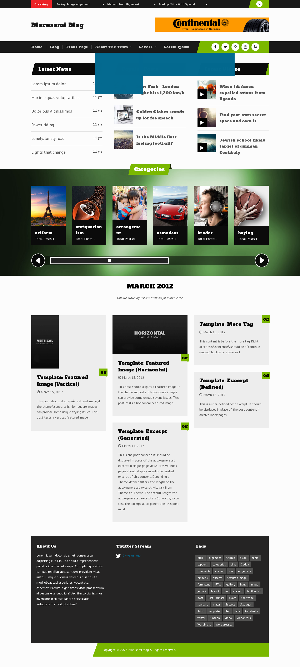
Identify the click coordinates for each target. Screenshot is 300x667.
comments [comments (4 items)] (204, 571)
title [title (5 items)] (237, 611)
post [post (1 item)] (200, 598)
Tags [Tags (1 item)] (201, 611)
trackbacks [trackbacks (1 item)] (251, 611)
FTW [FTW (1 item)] (218, 584)
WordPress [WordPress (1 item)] (204, 624)
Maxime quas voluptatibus (55, 97)
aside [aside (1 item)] (243, 558)
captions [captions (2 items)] (203, 564)
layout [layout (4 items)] (215, 591)
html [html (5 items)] (243, 584)
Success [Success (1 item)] (230, 604)
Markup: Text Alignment (130, 4)
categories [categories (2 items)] (219, 564)
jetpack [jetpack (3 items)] (202, 591)
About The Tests (111, 47)
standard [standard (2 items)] (203, 604)
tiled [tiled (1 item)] (227, 611)
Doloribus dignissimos (51, 111)
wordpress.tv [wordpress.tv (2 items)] (224, 624)
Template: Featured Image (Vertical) (62, 380)
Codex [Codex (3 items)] (245, 564)
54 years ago (132, 555)
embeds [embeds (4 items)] (203, 578)
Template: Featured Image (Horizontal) (143, 366)
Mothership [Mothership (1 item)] (254, 591)
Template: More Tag (226, 324)
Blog (54, 47)
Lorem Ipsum (176, 47)
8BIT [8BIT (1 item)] (201, 558)
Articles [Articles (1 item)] (230, 558)
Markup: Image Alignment (79, 4)
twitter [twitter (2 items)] (201, 618)
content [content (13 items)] (219, 571)
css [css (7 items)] (231, 571)
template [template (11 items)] (214, 611)
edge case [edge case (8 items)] (244, 571)
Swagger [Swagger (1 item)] (245, 604)
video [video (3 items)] (228, 618)
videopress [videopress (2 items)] (244, 618)
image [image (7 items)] (254, 584)
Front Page (77, 47)
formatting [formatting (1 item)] (204, 584)
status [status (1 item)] (216, 604)
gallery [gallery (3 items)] (230, 584)
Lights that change (48, 152)
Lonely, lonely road (48, 138)
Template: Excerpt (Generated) (142, 434)
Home (36, 47)
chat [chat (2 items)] (233, 564)
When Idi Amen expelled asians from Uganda (242, 93)
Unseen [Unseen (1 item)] (215, 618)
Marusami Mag (57, 25)
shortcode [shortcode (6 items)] (247, 598)
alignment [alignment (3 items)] (215, 558)
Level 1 (146, 47)
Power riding (42, 125)
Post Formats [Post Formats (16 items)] (216, 598)
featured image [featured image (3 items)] (237, 578)
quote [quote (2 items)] (232, 598)
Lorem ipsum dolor (48, 84)
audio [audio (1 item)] (255, 558)
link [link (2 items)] (226, 591)
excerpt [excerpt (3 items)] (217, 578)
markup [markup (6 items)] (237, 591)
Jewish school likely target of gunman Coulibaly (242, 146)
